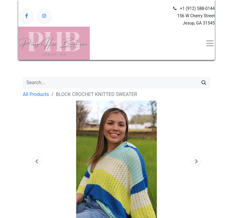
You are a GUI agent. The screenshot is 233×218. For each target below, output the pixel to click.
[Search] (204, 82)
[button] (37, 161)
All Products (36, 94)
